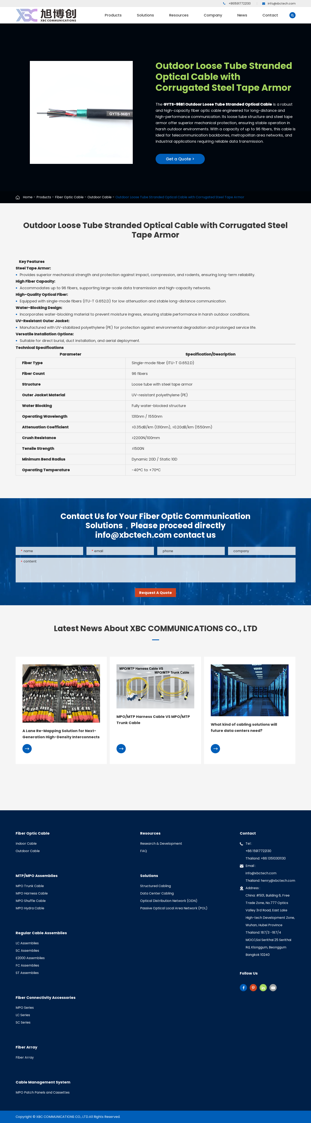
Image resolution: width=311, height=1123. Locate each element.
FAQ (143, 851)
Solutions (145, 18)
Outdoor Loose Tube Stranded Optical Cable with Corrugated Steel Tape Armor (179, 197)
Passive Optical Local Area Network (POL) (173, 908)
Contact (270, 18)
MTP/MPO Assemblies (37, 875)
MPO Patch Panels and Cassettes (43, 1092)
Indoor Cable (26, 843)
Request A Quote (155, 593)
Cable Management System (43, 1082)
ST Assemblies (27, 972)
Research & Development (161, 843)
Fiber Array (26, 1047)
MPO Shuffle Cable (31, 900)
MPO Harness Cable (32, 893)
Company (213, 18)
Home (28, 197)
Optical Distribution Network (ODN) (168, 900)
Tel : (267, 851)
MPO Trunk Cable (30, 886)
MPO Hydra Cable (30, 908)
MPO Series (25, 1007)
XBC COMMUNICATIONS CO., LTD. (62, 1116)
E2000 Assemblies (30, 958)
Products (113, 18)
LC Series (23, 1015)
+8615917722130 (237, 3)
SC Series (23, 1022)
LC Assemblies (27, 943)
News (242, 18)
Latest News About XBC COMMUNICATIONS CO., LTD (155, 628)
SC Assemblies (27, 950)
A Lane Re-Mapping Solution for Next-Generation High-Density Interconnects (61, 734)
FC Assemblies (27, 965)
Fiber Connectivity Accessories (46, 997)
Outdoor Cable (99, 197)
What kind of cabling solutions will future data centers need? (244, 728)
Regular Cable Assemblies (41, 933)
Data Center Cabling (157, 893)
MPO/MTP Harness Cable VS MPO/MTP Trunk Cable (153, 720)
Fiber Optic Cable (69, 197)
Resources (179, 18)
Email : (267, 873)
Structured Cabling (155, 886)
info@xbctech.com (279, 3)
